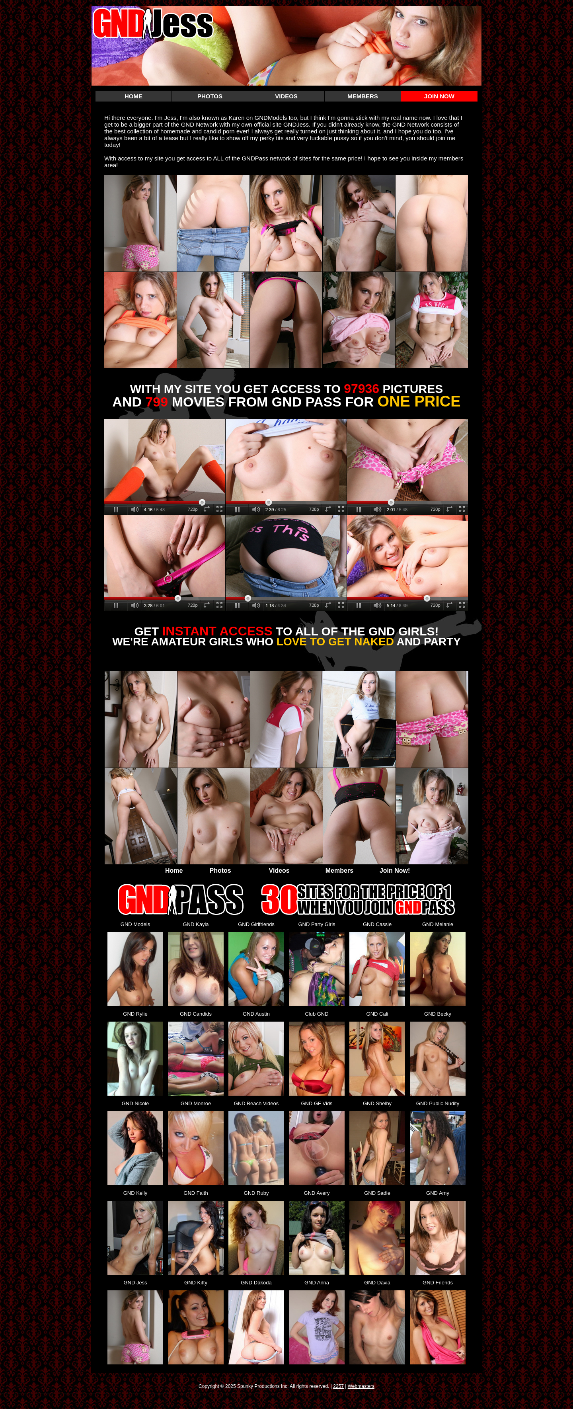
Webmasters (361, 1386)
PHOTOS (209, 96)
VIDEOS (286, 96)
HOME (133, 96)
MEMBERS (362, 96)
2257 (338, 1386)
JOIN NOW (439, 96)
